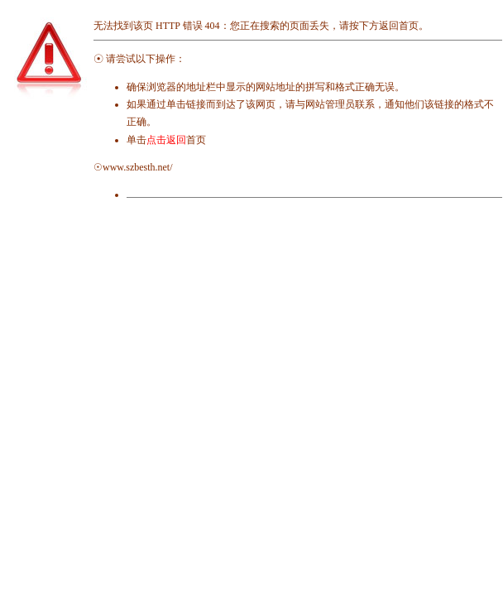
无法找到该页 (123, 25)
